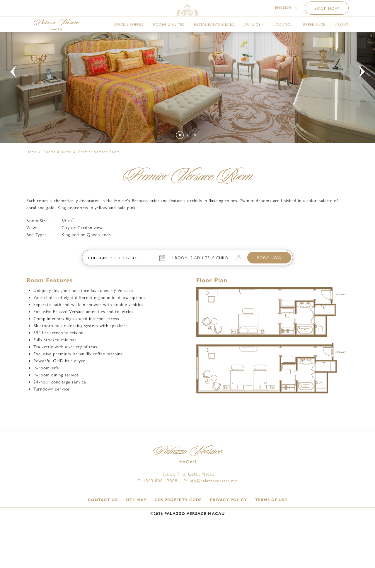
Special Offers (128, 35)
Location (284, 35)
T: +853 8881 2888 (158, 516)
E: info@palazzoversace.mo (210, 516)
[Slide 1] (180, 170)
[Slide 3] (195, 170)
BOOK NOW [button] (327, 10)
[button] (287, 10)
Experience (314, 35)
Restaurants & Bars (214, 35)
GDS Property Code (178, 535)
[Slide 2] (187, 170)
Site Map (136, 535)
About (342, 35)
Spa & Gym (254, 35)
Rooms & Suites (168, 35)
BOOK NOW (269, 293)
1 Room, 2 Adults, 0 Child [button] (200, 293)
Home (31, 187)
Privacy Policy (228, 535)
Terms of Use (271, 535)
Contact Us (102, 535)
